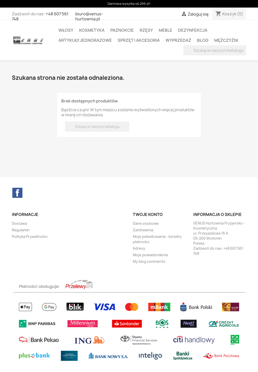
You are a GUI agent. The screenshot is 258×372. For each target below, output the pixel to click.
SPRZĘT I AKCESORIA (139, 40)
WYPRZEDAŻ (178, 40)
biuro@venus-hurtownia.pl (89, 16)
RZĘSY (146, 30)
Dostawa (19, 223)
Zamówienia (143, 230)
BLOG (202, 40)
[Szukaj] (215, 50)
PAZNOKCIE (122, 30)
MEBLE (165, 30)
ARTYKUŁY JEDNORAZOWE (85, 40)
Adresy (139, 248)
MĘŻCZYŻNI (226, 40)
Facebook (17, 193)
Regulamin (21, 230)
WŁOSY (65, 30)
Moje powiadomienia (150, 254)
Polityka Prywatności (29, 236)
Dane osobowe (146, 223)
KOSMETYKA (92, 30)
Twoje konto (148, 214)
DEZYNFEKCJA (192, 30)
